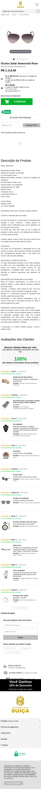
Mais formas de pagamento (11, 96)
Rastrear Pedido (13, 721)
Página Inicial (5, 14)
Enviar (20, 637)
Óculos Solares (24, 14)
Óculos (14, 14)
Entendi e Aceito (13, 783)
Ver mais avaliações (20, 608)
